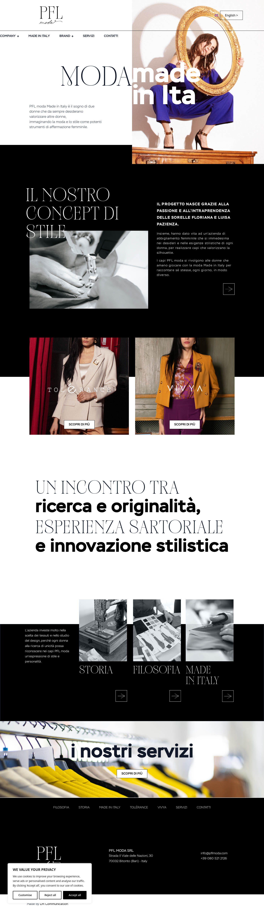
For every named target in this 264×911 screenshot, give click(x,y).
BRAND (64, 36)
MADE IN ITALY (39, 36)
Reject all (50, 895)
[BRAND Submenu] (71, 36)
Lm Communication (54, 904)
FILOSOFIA (61, 807)
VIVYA (162, 807)
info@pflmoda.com (214, 853)
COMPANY (8, 36)
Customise (25, 895)
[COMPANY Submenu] (17, 36)
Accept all (75, 895)
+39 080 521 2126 (214, 858)
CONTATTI (111, 36)
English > (231, 15)
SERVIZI (88, 36)
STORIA (84, 807)
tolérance (139, 807)
